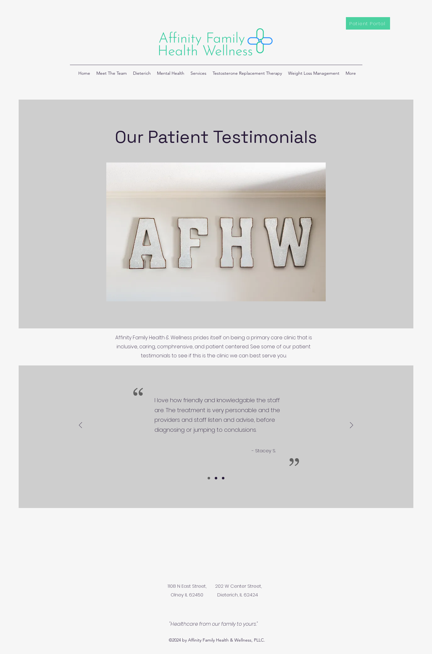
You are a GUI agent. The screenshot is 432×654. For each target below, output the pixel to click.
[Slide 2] (216, 478)
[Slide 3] (223, 478)
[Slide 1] (209, 478)
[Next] (351, 425)
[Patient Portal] (368, 23)
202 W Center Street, (238, 586)
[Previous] (80, 425)
